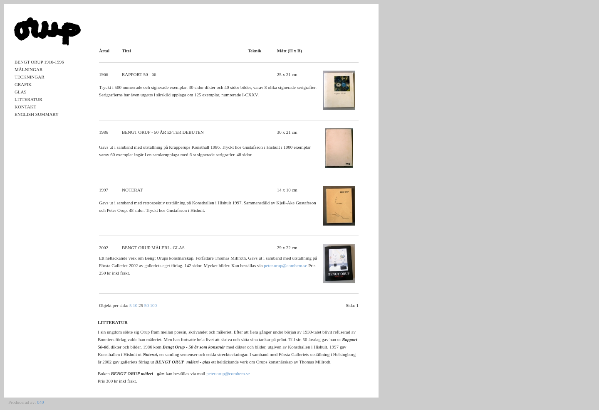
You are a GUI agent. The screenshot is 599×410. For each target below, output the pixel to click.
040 (40, 402)
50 (146, 305)
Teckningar (30, 76)
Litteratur (28, 99)
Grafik (23, 84)
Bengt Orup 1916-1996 (39, 61)
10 (135, 305)
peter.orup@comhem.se (285, 265)
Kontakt (25, 106)
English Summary (37, 114)
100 (153, 305)
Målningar (28, 69)
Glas (21, 91)
